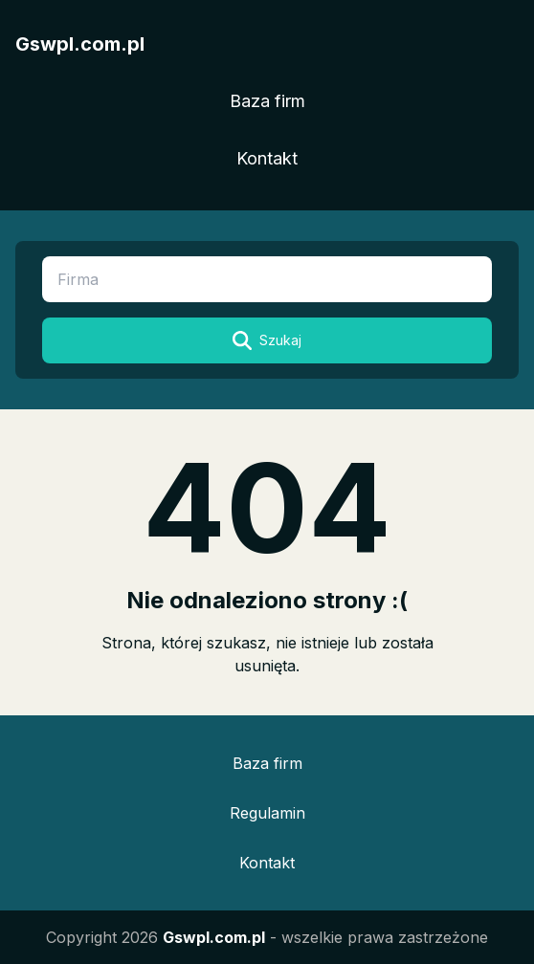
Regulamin (267, 812)
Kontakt (267, 158)
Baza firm (267, 101)
